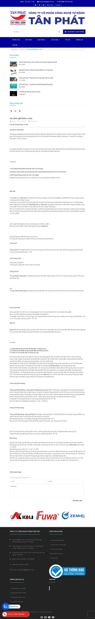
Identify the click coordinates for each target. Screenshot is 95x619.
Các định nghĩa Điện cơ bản (21, 118)
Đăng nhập (50, 5)
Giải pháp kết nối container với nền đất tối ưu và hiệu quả (36, 70)
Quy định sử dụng (16, 601)
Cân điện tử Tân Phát (60, 588)
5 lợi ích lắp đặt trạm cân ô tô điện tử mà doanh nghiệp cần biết (38, 62)
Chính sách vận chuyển (57, 545)
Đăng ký (58, 5)
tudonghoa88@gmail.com (46, 1)
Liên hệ (14, 45)
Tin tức (67, 40)
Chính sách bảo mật (56, 540)
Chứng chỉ (79, 40)
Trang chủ (16, 40)
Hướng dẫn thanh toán (18, 593)
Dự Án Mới (55, 40)
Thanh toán (53, 558)
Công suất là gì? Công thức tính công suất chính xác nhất (36, 78)
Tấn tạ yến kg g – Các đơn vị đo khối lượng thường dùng (35, 84)
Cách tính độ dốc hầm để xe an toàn (29, 92)
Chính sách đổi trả (55, 549)
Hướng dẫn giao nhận (17, 597)
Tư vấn (22, 49)
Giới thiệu (28, 40)
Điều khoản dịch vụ (56, 553)
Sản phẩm (41, 40)
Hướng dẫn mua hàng (17, 588)
